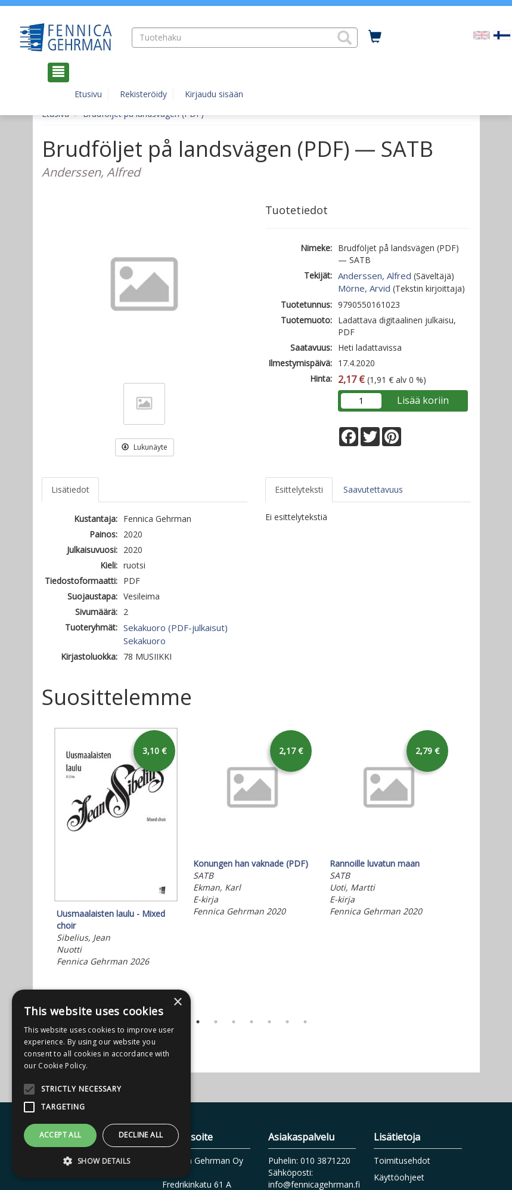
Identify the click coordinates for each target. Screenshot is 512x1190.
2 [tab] (216, 1022)
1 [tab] (198, 1022)
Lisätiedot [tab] (70, 489)
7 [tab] (305, 1022)
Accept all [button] (60, 1135)
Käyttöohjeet (399, 1177)
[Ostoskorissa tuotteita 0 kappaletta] (375, 37)
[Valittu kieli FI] (502, 34)
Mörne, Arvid (364, 288)
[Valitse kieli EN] (481, 34)
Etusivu (88, 94)
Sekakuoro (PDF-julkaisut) (175, 627)
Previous (39, 867)
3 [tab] (234, 1022)
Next (465, 867)
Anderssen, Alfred (374, 276)
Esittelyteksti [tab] (299, 489)
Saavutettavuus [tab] (373, 489)
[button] (344, 37)
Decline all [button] (141, 1135)
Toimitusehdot (402, 1160)
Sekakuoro (144, 641)
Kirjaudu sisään (214, 94)
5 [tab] (269, 1022)
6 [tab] (287, 1022)
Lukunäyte (144, 447)
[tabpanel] (116, 849)
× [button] (177, 1002)
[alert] (101, 1084)
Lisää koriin (423, 400)
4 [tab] (251, 1022)
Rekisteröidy (143, 94)
